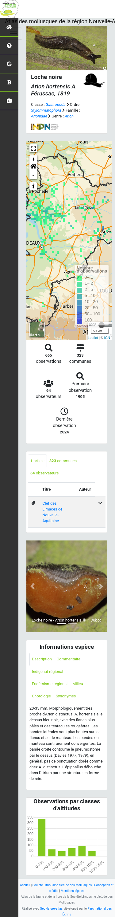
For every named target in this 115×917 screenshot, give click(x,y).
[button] (33, 167)
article (37, 460)
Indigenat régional (47, 671)
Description (42, 659)
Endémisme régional (49, 683)
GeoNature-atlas (51, 909)
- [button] (33, 175)
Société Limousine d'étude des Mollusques (62, 885)
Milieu (77, 683)
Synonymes (66, 696)
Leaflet (93, 338)
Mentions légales (73, 891)
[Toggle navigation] (13, 34)
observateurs (44, 473)
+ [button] (33, 159)
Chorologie (41, 696)
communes (63, 460)
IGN (107, 338)
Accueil (25, 885)
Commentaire (68, 659)
